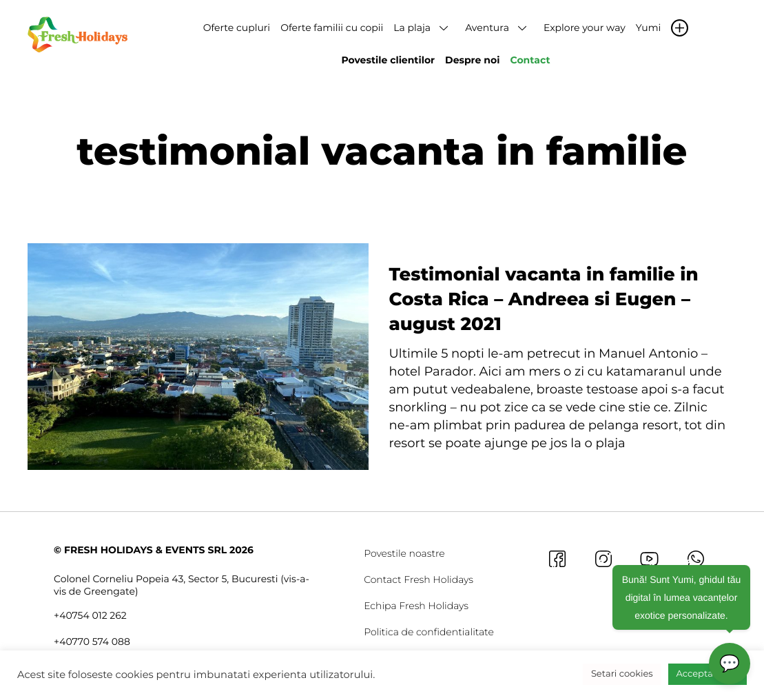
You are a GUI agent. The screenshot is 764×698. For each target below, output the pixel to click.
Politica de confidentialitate (429, 632)
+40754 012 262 (90, 615)
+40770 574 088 (92, 641)
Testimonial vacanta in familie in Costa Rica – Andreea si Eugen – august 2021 (544, 299)
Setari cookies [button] (622, 673)
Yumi (648, 27)
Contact (530, 60)
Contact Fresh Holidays (418, 579)
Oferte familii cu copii (331, 27)
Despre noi (472, 60)
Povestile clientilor (388, 60)
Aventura (487, 27)
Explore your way (585, 27)
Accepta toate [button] (708, 673)
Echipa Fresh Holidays (416, 605)
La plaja (412, 27)
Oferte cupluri (236, 27)
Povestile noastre (404, 553)
